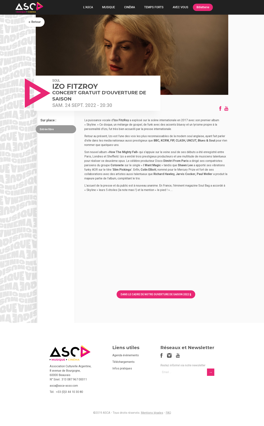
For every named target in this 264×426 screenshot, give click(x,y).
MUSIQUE (108, 7)
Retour (36, 22)
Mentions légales (152, 412)
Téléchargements (123, 362)
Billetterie (203, 7)
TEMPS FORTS (154, 7)
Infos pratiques (122, 368)
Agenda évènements (125, 355)
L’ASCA (88, 7)
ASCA (29, 7)
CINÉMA (129, 7)
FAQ (168, 412)
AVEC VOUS (180, 7)
